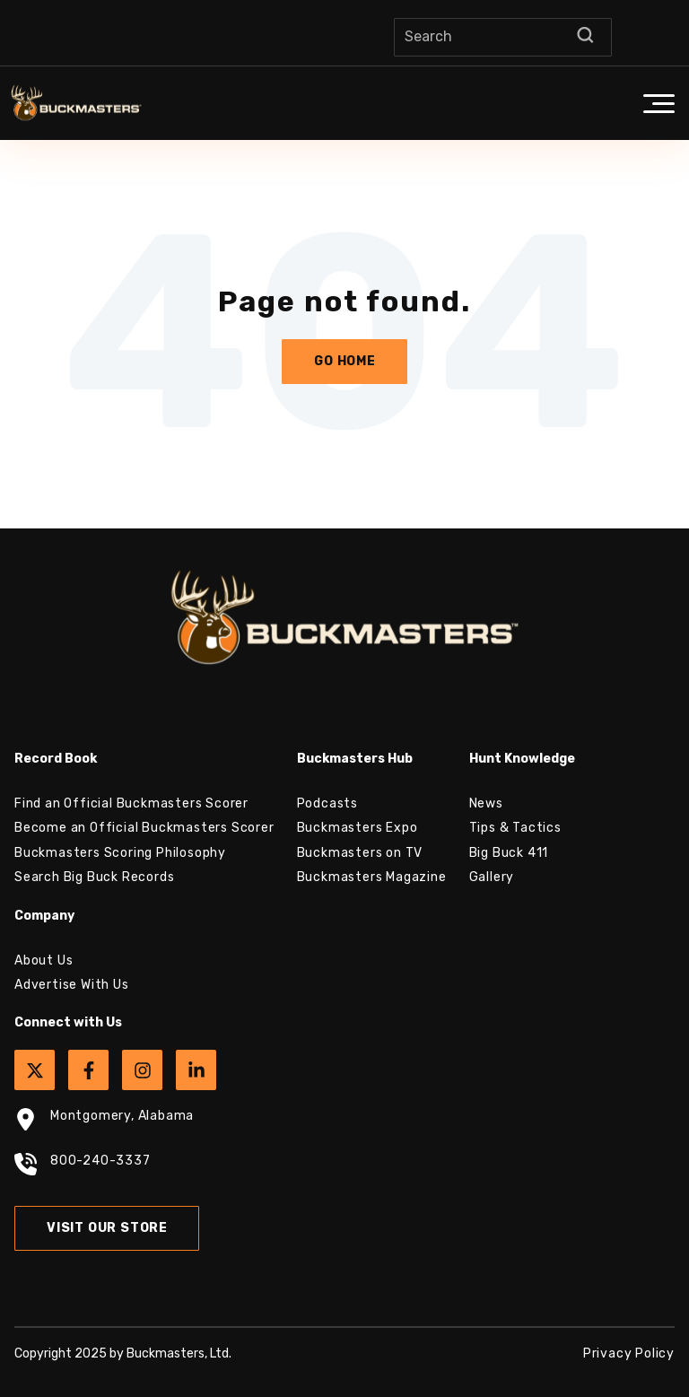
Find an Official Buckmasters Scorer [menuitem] (131, 803)
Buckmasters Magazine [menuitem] (372, 877)
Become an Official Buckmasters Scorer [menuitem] (144, 827)
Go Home (345, 361)
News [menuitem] (486, 803)
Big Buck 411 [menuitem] (509, 852)
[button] (658, 103)
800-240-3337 (82, 1166)
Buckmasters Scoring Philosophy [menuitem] (120, 852)
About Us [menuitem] (43, 960)
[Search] (503, 37)
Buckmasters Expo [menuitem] (357, 827)
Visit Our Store (107, 1227)
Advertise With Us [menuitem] (71, 984)
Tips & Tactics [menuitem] (515, 827)
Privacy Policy (629, 1353)
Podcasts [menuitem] (327, 803)
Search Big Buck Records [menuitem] (94, 877)
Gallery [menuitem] (492, 877)
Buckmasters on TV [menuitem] (360, 852)
